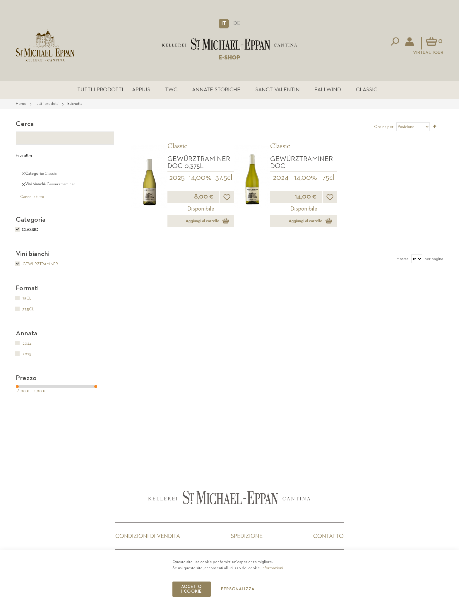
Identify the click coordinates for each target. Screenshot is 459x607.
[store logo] (229, 44)
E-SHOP (229, 58)
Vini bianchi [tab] (32, 253)
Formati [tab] (27, 288)
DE (236, 23)
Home (21, 104)
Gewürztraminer (37, 264)
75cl (328, 178)
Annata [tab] (26, 333)
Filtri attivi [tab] (24, 155)
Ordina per (383, 127)
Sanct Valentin (277, 90)
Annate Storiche (216, 90)
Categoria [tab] (30, 219)
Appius (141, 90)
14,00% (200, 178)
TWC (171, 90)
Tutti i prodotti (100, 90)
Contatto (328, 536)
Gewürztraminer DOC (301, 162)
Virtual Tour (428, 52)
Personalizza (238, 589)
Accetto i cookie (191, 589)
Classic (366, 90)
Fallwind (327, 90)
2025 (177, 178)
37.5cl (223, 178)
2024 (281, 178)
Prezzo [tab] (26, 378)
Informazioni (272, 568)
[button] (224, 23)
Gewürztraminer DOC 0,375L (198, 162)
